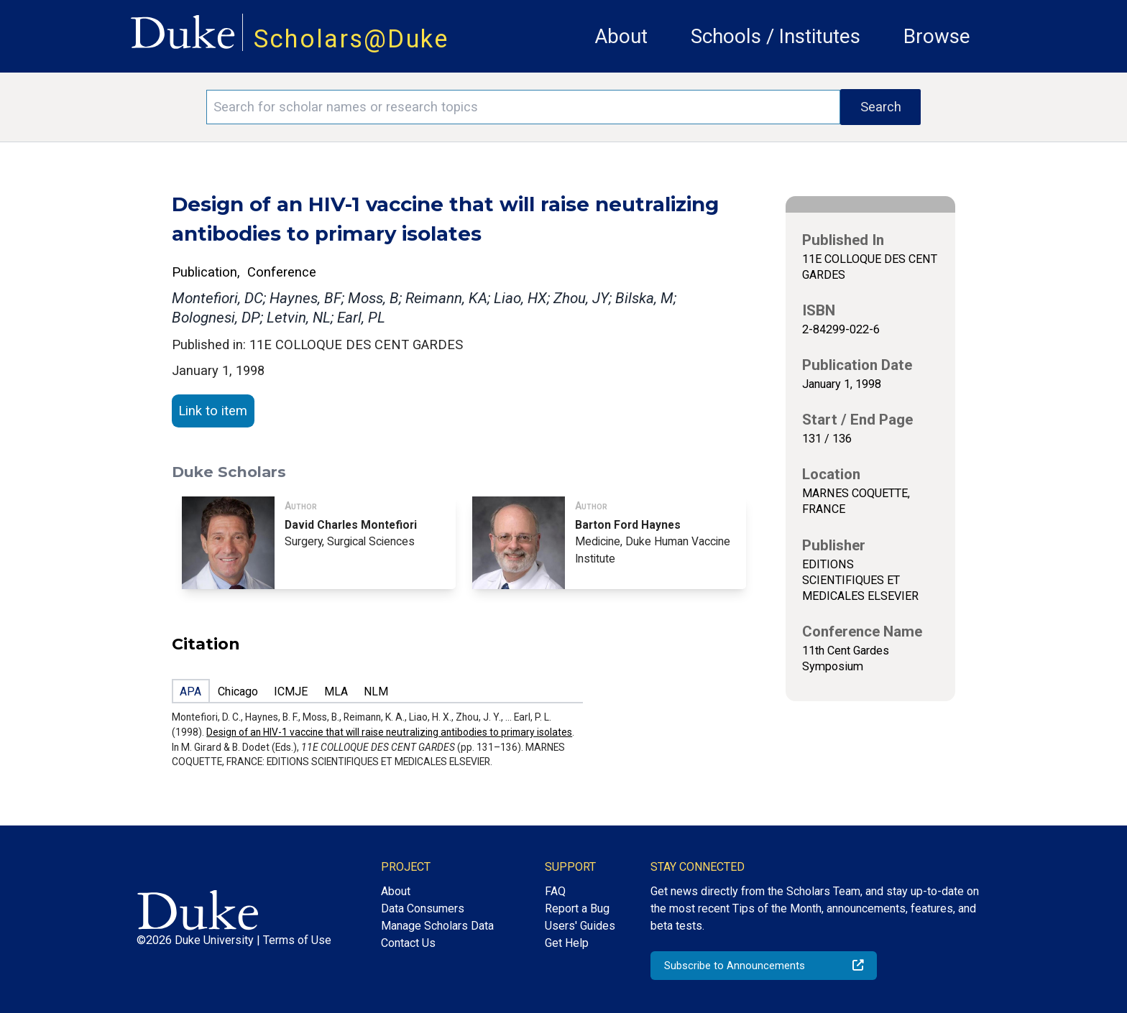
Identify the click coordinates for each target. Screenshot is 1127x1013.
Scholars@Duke (351, 38)
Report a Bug (577, 908)
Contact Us (408, 943)
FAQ (555, 891)
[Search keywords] (523, 107)
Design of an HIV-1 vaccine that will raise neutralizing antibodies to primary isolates (389, 732)
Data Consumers (422, 908)
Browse (936, 36)
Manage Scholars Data (437, 926)
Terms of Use (297, 940)
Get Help (567, 943)
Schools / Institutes (775, 36)
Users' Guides (580, 926)
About (621, 36)
